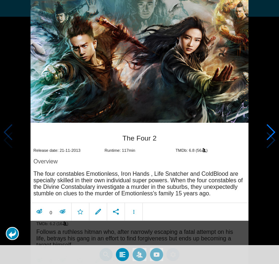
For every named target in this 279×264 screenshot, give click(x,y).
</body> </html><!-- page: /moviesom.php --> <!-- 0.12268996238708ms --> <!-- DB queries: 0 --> (139, 132)
